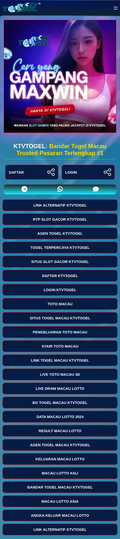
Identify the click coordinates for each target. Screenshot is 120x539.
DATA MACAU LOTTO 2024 (60, 417)
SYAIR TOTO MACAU (60, 346)
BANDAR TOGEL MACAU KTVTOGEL (60, 487)
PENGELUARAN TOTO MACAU (60, 332)
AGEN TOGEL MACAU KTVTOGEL (60, 445)
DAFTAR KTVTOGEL (60, 276)
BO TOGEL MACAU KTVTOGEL (60, 402)
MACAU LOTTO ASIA (60, 501)
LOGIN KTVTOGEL (60, 290)
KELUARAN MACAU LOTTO (60, 459)
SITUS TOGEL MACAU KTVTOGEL (60, 318)
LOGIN (88, 172)
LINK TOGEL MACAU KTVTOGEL (60, 360)
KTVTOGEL (30, 146)
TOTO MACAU (60, 304)
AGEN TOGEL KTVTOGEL (60, 233)
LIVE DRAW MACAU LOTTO (59, 388)
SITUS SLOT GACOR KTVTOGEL (60, 261)
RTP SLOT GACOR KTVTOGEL (60, 219)
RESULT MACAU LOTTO (60, 431)
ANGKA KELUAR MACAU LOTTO (60, 515)
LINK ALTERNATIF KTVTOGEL (59, 205)
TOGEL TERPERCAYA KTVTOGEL (60, 247)
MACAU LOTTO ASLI (60, 473)
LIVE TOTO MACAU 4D (60, 374)
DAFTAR (32, 172)
